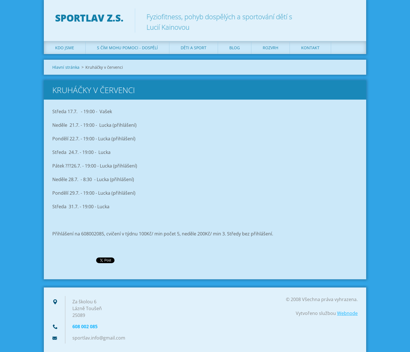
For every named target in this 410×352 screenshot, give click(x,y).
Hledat (351, 16)
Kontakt (310, 47)
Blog (234, 47)
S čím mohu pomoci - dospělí (127, 47)
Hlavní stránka (65, 67)
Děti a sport (193, 47)
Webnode (347, 313)
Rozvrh (270, 47)
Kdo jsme (64, 47)
